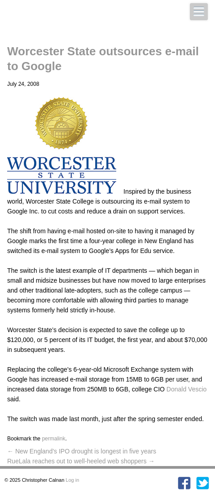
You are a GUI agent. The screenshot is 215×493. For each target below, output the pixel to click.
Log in (72, 480)
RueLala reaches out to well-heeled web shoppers (80, 461)
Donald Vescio (187, 389)
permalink (53, 438)
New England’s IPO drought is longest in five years (81, 451)
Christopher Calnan (74, 20)
